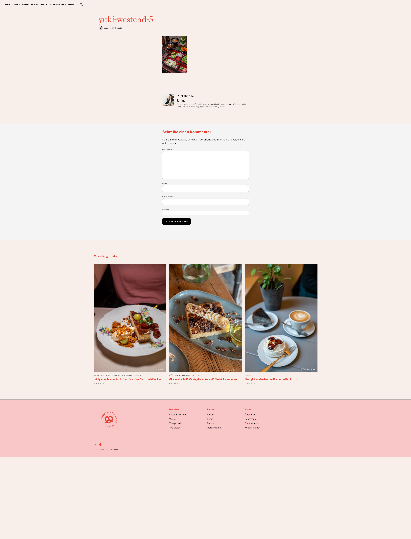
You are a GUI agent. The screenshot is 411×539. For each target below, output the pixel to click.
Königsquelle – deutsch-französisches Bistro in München (128, 379)
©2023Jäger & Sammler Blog (106, 449)
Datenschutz (251, 423)
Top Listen (196, 375)
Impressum (250, 419)
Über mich (250, 414)
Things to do (175, 423)
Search (81, 4)
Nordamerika (214, 427)
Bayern (210, 414)
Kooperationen (252, 427)
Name (165, 184)
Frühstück (173, 375)
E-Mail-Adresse (168, 196)
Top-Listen (174, 427)
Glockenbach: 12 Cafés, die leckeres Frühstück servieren (203, 379)
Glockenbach (185, 375)
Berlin (247, 375)
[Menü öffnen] (86, 4)
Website (165, 210)
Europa (211, 423)
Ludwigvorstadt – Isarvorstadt (107, 375)
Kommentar (167, 149)
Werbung (137, 375)
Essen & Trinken (177, 414)
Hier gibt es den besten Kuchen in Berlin (268, 379)
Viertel (172, 419)
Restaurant (127, 375)
